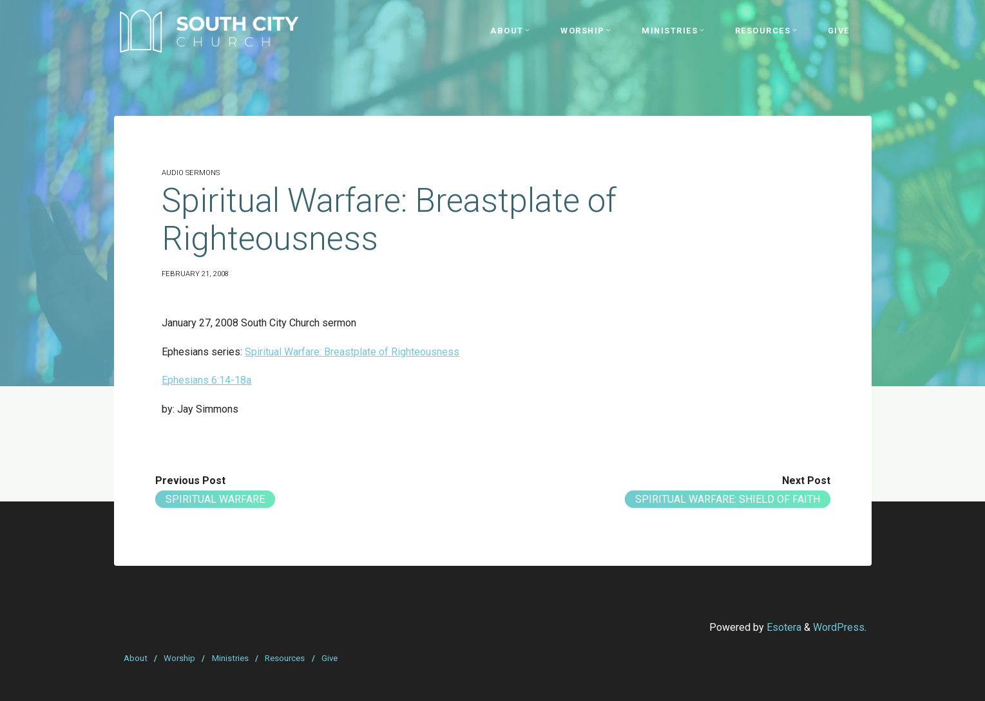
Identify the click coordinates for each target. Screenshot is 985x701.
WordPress (839, 627)
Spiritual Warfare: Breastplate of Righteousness (352, 352)
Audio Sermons (191, 173)
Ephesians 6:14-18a (206, 380)
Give (329, 658)
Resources (285, 658)
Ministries (230, 658)
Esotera (782, 627)
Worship (179, 658)
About (136, 658)
